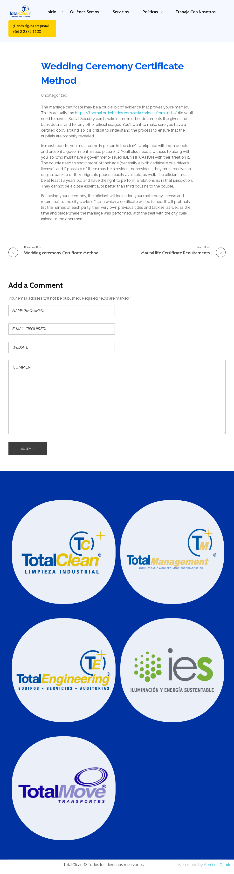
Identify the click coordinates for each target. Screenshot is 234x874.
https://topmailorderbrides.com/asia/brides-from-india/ (126, 113)
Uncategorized (54, 95)
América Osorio (217, 864)
